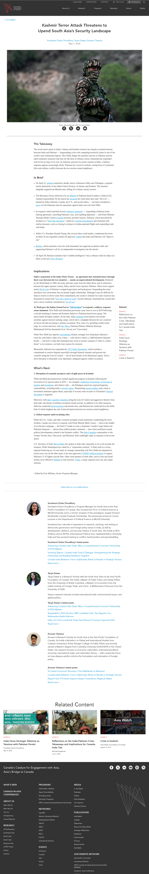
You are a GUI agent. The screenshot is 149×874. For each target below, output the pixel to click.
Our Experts (78, 803)
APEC (41, 830)
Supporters (91, 2)
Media (142, 8)
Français (135, 2)
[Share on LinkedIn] (78, 128)
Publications (81, 812)
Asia (40, 858)
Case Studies (79, 837)
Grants (5, 850)
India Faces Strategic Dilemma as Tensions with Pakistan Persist (126, 344)
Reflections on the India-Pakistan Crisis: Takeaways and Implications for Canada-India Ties (74, 744)
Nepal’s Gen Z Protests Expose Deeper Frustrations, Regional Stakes (80, 678)
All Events (42, 851)
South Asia (7, 840)
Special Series (79, 844)
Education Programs (46, 799)
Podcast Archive (80, 806)
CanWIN (42, 813)
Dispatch (122, 311)
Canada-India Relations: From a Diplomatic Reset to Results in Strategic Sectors (85, 559)
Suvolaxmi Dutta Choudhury (60, 40)
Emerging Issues (45, 796)
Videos (76, 796)
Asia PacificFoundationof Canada (17, 8)
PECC (41, 834)
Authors (6, 854)
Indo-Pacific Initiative (46, 789)
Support (104, 2)
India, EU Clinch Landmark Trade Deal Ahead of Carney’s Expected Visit (81, 620)
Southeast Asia (8, 833)
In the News (78, 789)
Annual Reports (9, 819)
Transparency (8, 816)
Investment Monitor (81, 862)
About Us (65, 8)
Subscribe (77, 2)
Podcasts (77, 792)
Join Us (6, 812)
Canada (41, 855)
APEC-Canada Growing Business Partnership (55, 803)
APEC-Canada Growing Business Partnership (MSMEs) (90, 866)
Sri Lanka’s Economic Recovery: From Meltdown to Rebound (76, 671)
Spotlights (77, 848)
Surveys (77, 841)
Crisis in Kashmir (126, 358)
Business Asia (8, 843)
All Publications (9, 829)
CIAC (41, 865)
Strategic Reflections (81, 830)
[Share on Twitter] (71, 128)
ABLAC (41, 823)
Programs (97, 8)
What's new (10, 784)
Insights (77, 820)
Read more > (54, 563)
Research (81, 8)
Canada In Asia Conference (84, 871)
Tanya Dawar (80, 40)
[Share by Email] (85, 128)
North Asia (7, 836)
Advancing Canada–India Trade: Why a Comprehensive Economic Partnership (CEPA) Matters (84, 547)
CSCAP (41, 837)
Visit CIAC (118, 2)
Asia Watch (78, 816)
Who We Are (8, 809)
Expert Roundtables (46, 792)
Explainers (77, 834)
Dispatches (78, 823)
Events (128, 8)
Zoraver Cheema (94, 40)
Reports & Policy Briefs (82, 827)
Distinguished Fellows (47, 820)
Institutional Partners (46, 841)
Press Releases (79, 799)
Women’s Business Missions (49, 816)
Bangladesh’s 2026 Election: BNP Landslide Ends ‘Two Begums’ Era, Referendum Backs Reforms (79, 615)
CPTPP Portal (8, 847)
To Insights (10, 19)
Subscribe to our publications (74, 487)
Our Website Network (86, 854)
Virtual (41, 862)
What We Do (8, 805)
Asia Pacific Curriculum (82, 858)
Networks (113, 8)
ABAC (41, 827)
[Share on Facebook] (64, 128)
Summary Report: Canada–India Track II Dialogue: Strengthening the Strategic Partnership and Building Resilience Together (84, 554)
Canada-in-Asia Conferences (12, 793)
